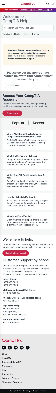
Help (4, 370)
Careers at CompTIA (11, 362)
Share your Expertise (12, 382)
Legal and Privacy (10, 378)
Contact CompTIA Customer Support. (36, 10)
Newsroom (7, 366)
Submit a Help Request (15, 253)
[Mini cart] (52, 3)
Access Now (12, 113)
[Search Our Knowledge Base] (28, 28)
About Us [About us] (6, 358)
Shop (4, 354)
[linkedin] (22, 347)
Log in (44, 50)
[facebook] (4, 348)
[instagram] (10, 348)
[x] (28, 348)
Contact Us (7, 374)
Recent (38, 123)
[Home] (28, 4)
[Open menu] (3, 3)
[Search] (47, 3)
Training (35, 34)
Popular (18, 123)
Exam (26, 34)
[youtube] (16, 348)
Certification (16, 34)
